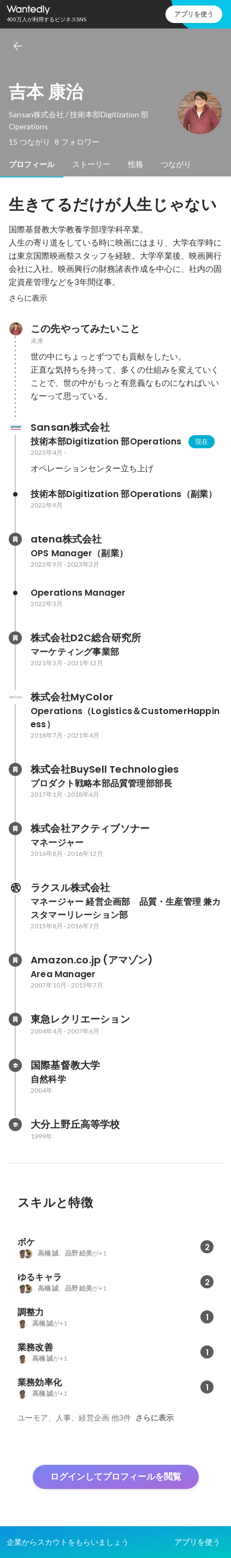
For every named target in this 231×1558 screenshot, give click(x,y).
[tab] (31, 164)
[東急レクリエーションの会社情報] (15, 1019)
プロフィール (32, 164)
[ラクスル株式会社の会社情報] (15, 888)
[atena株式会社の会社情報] (15, 539)
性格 (135, 164)
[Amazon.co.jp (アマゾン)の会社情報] (15, 960)
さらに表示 (28, 298)
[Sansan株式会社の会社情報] (15, 427)
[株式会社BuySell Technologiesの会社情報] (15, 769)
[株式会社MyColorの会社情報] (15, 697)
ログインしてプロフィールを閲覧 (115, 1476)
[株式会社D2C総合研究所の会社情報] (15, 637)
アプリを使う (194, 14)
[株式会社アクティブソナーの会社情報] (15, 828)
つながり (176, 164)
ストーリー (91, 164)
